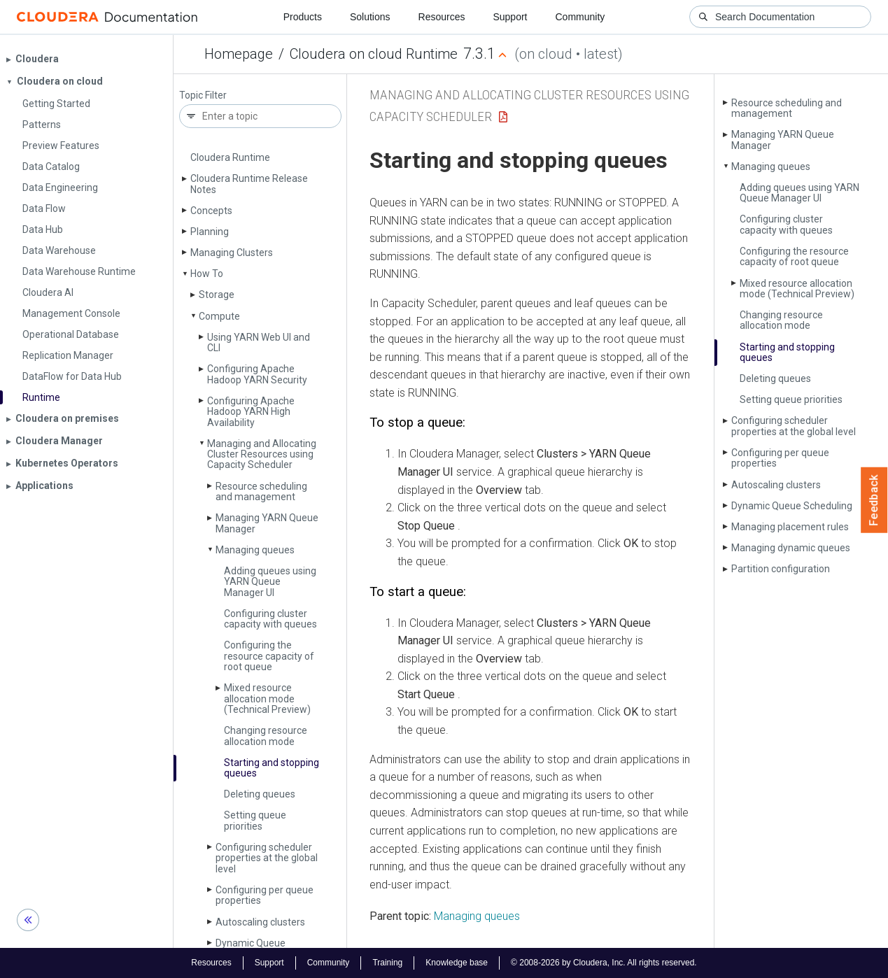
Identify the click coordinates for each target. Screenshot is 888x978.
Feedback (874, 500)
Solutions (370, 16)
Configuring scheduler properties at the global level (267, 858)
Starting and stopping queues (271, 768)
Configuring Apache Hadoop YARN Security (257, 374)
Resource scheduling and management (261, 491)
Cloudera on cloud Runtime (374, 53)
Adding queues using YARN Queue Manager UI (270, 581)
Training (387, 963)
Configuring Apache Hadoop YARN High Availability (251, 411)
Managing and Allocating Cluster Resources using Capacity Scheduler (261, 454)
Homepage (238, 53)
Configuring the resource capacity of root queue (269, 655)
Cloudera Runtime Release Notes (249, 183)
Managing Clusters (231, 252)
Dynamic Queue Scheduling (791, 505)
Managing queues (255, 549)
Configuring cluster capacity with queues (270, 619)
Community (580, 16)
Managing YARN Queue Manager (267, 523)
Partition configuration (780, 568)
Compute (219, 316)
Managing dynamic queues (790, 547)
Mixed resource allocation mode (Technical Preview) (267, 698)
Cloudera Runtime (230, 157)
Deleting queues (259, 794)
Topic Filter (203, 95)
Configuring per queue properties (264, 895)
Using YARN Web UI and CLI (258, 342)
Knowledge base (456, 963)
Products (302, 16)
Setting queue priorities (255, 820)
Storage (216, 294)
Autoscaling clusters (260, 922)
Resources (441, 16)
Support (510, 16)
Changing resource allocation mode (265, 735)
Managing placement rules (790, 526)
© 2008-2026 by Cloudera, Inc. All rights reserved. (604, 963)
